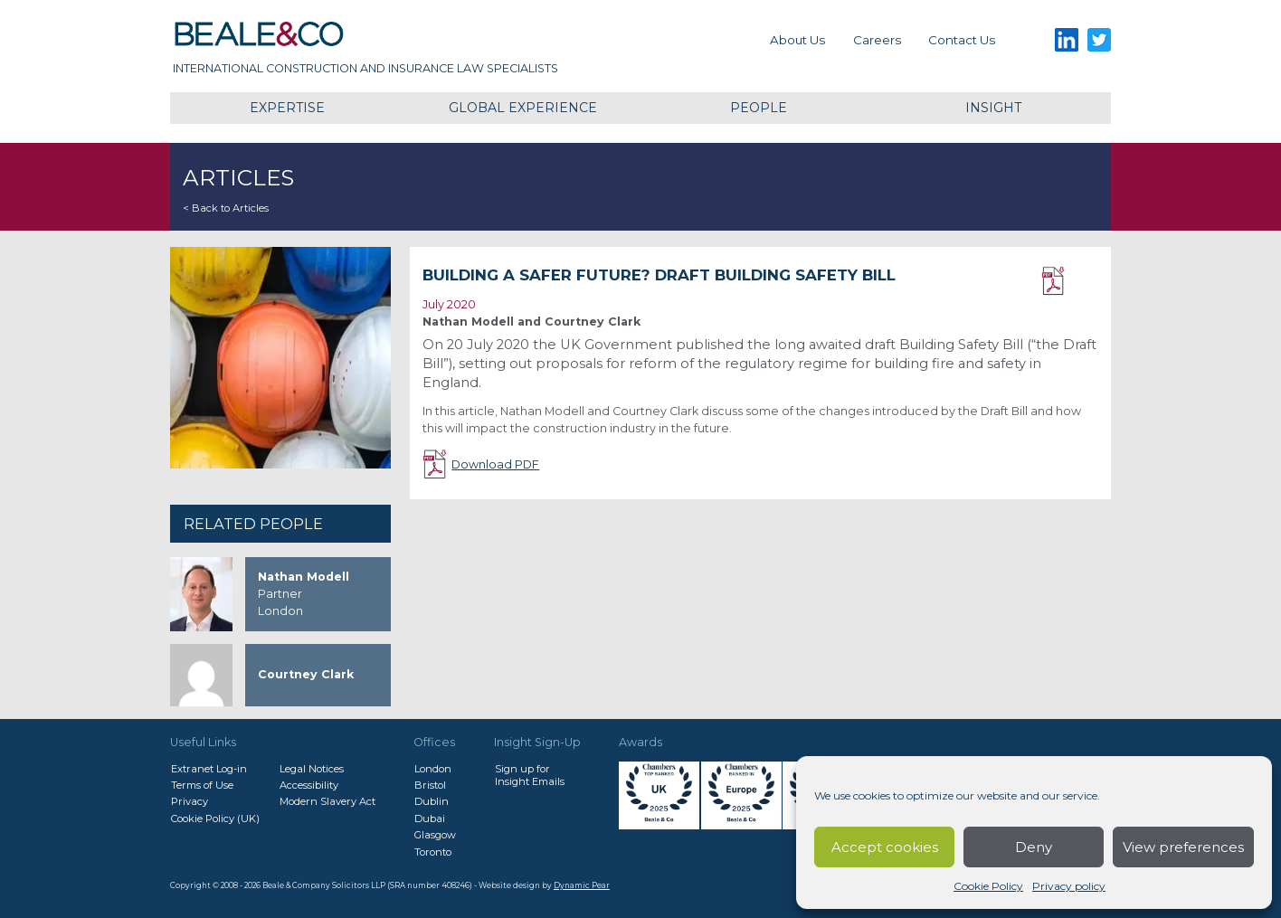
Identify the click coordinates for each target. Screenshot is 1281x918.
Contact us (961, 40)
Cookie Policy (988, 886)
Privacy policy (1068, 886)
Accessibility (309, 785)
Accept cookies (884, 847)
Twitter (1099, 40)
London (432, 768)
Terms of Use (202, 785)
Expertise (287, 107)
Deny (1033, 847)
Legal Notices (312, 768)
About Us (797, 40)
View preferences (1183, 847)
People (758, 107)
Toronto (432, 852)
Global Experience (523, 107)
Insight (993, 107)
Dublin (431, 801)
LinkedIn (1066, 40)
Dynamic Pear (582, 885)
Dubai (429, 818)
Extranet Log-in (209, 768)
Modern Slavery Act (327, 801)
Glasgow (435, 834)
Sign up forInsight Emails (530, 775)
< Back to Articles (226, 208)
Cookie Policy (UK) (215, 818)
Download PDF (1069, 281)
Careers (877, 40)
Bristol (430, 785)
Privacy (189, 801)
